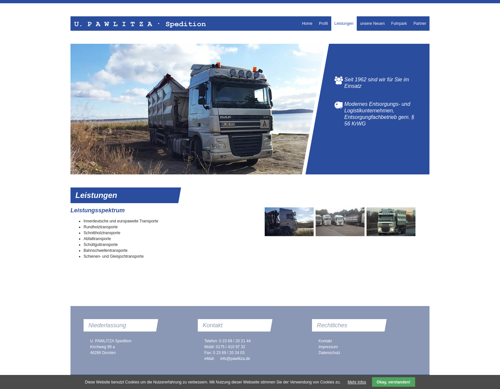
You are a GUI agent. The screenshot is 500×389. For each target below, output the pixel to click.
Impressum (328, 347)
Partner (420, 23)
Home (307, 23)
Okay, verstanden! (393, 382)
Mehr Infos (357, 382)
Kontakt (325, 341)
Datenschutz (329, 352)
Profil (323, 23)
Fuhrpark (399, 23)
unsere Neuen (372, 23)
